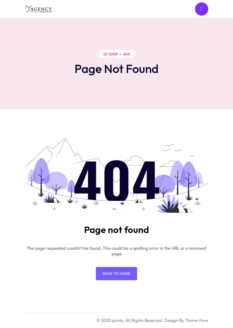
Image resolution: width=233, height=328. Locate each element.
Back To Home (116, 273)
